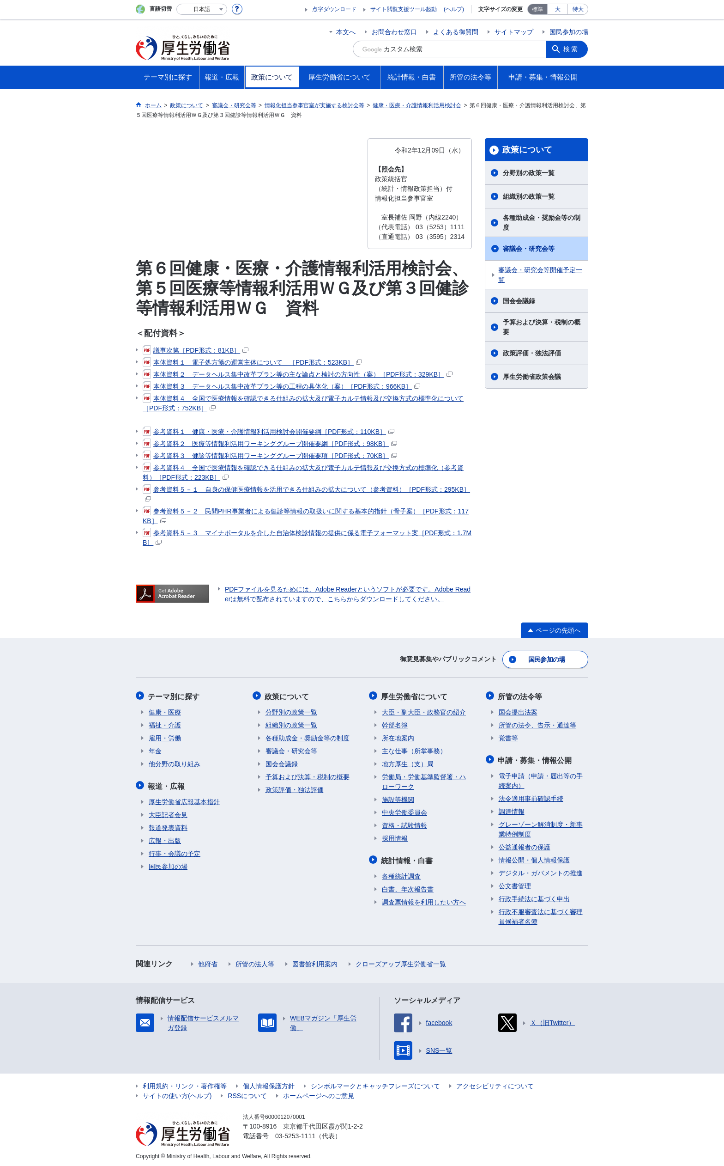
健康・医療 (165, 710)
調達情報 (512, 809)
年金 (155, 749)
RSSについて (247, 1093)
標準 (537, 9)
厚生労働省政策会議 (532, 376)
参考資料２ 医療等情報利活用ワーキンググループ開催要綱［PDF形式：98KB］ (270, 443)
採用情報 (395, 837)
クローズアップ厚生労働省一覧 (401, 961)
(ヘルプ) (454, 9)
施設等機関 (398, 798)
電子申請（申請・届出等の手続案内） (541, 778)
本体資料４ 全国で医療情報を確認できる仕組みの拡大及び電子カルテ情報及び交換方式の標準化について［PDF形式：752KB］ (303, 403)
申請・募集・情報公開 (536, 758)
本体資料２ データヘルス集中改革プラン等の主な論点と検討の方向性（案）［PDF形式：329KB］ (297, 374)
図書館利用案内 (315, 961)
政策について (527, 149)
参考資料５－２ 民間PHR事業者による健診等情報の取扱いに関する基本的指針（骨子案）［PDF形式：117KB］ (306, 516)
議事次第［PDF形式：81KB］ (195, 350)
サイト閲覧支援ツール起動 (403, 9)
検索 (571, 49)
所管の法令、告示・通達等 (537, 723)
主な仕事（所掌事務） (414, 749)
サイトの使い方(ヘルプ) (177, 1093)
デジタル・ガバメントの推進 (541, 870)
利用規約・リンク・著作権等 (185, 1083)
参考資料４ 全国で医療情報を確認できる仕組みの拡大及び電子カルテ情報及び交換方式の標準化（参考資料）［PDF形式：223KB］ (303, 472)
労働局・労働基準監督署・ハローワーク (424, 780)
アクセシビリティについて (495, 1083)
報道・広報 (167, 784)
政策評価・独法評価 (532, 353)
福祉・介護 (165, 723)
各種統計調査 (401, 874)
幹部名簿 (395, 723)
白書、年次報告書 (408, 887)
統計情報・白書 (408, 858)
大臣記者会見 (168, 812)
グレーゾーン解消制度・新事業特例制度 (541, 827)
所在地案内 (398, 736)
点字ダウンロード (334, 9)
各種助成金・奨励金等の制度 (541, 222)
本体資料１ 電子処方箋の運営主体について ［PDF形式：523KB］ (252, 362)
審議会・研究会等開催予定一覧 (540, 274)
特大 (578, 9)
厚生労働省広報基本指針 (184, 799)
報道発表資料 (168, 825)
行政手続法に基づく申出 (534, 896)
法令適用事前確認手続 (531, 796)
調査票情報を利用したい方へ (424, 899)
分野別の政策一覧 (529, 173)
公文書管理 (515, 883)
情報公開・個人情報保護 (534, 857)
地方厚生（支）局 (408, 762)
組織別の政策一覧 (529, 196)
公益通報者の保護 (524, 845)
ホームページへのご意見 (318, 1093)
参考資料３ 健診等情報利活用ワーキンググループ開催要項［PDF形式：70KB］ (270, 455)
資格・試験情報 (404, 824)
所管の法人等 (254, 961)
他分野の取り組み (174, 762)
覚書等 (508, 736)
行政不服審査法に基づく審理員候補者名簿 (541, 914)
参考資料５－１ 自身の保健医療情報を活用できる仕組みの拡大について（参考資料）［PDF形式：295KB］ (306, 493)
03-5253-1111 (295, 1133)
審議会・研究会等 (529, 248)
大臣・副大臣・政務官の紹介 (424, 710)
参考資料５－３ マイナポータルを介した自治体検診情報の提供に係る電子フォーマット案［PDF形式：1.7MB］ (307, 537)
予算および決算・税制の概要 (541, 327)
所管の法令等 (521, 695)
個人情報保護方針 (269, 1083)
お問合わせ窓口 (394, 32)
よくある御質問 (455, 32)
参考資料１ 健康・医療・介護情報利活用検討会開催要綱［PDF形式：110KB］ (268, 431)
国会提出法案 (518, 710)
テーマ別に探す (174, 695)
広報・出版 (165, 838)
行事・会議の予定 (174, 851)
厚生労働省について (415, 695)
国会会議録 (519, 301)
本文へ (346, 32)
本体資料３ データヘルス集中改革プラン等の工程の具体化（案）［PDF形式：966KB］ (281, 386)
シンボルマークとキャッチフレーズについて (375, 1083)
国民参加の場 (568, 32)
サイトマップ (514, 32)
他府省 (207, 961)
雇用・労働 (165, 736)
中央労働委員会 (404, 811)
